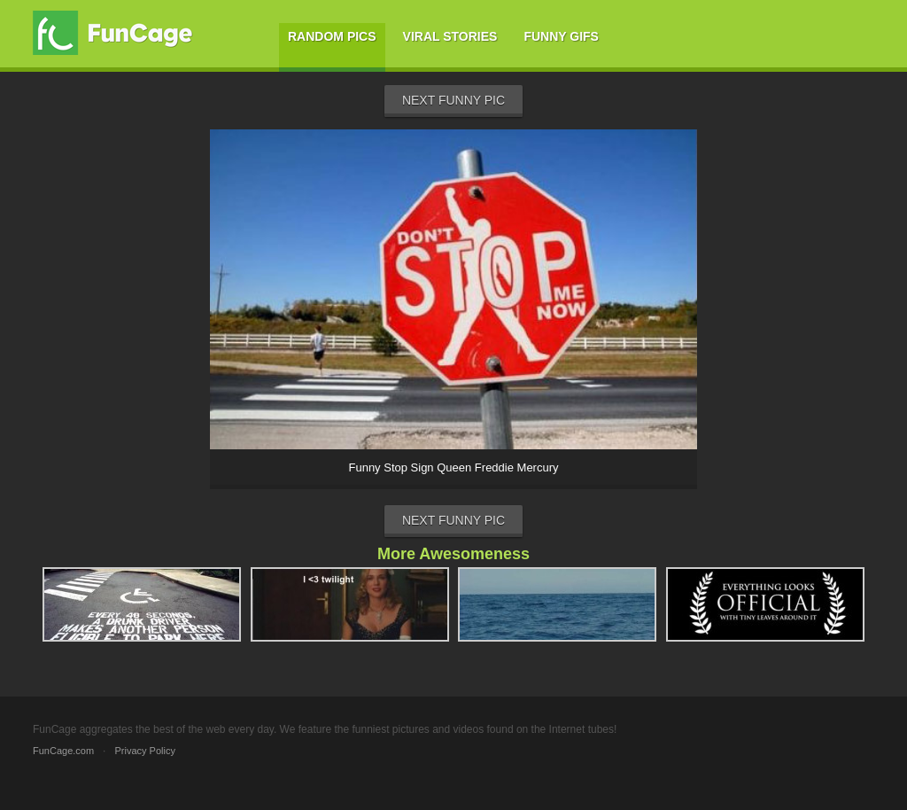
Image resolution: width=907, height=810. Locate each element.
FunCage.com (63, 750)
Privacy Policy (144, 750)
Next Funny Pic (453, 100)
